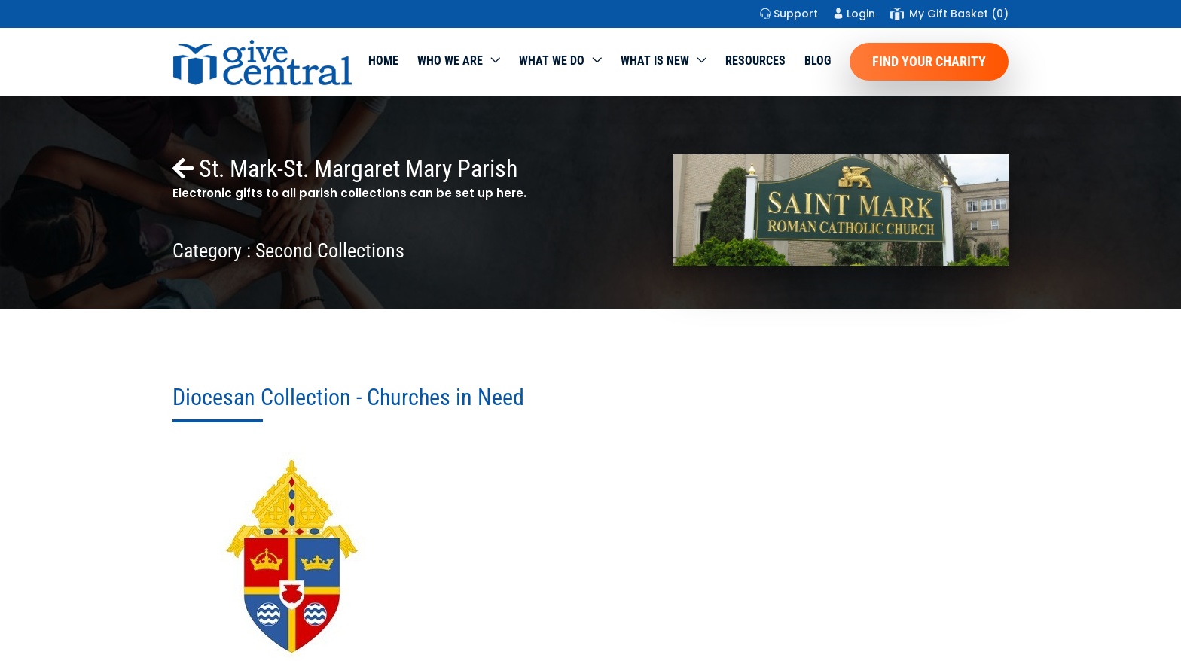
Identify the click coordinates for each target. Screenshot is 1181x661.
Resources (755, 60)
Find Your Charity (929, 61)
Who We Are (450, 60)
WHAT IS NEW (655, 60)
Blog (817, 60)
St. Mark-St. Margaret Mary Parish (344, 168)
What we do (551, 60)
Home (383, 60)
